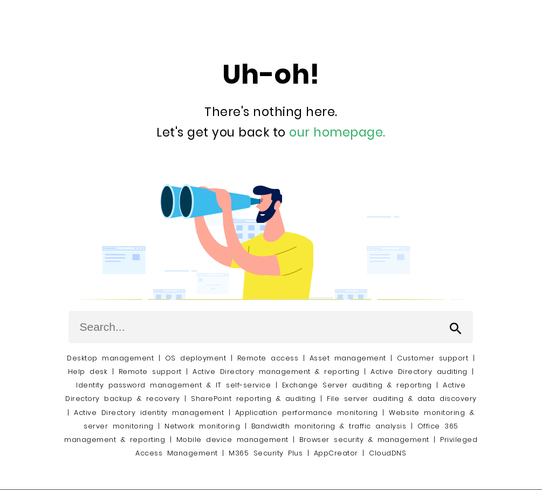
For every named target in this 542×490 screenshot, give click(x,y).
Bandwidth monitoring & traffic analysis (329, 426)
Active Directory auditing (419, 371)
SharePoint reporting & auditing (253, 398)
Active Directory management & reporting (278, 371)
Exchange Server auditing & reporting (359, 385)
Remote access (268, 358)
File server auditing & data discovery (402, 398)
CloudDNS (387, 453)
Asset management (348, 358)
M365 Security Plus (266, 453)
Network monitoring (202, 426)
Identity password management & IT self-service (173, 385)
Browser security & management (364, 439)
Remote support (150, 371)
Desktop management (110, 358)
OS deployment (196, 358)
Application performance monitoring (306, 412)
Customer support (432, 358)
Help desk (88, 371)
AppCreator (336, 453)
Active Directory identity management (149, 412)
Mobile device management (232, 439)
